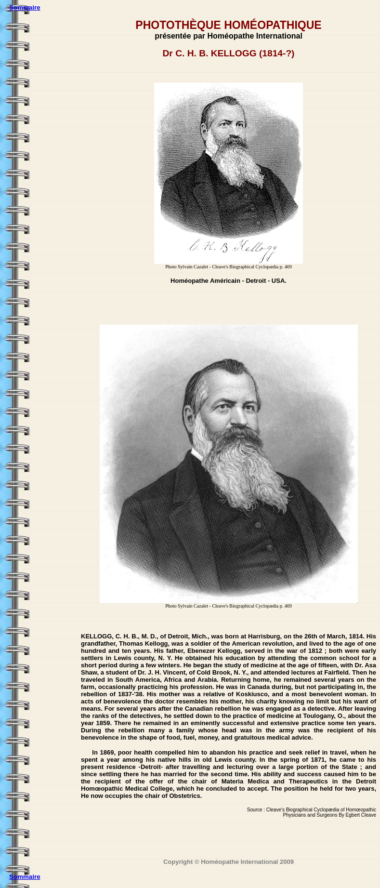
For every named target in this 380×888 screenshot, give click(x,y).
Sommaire (24, 7)
